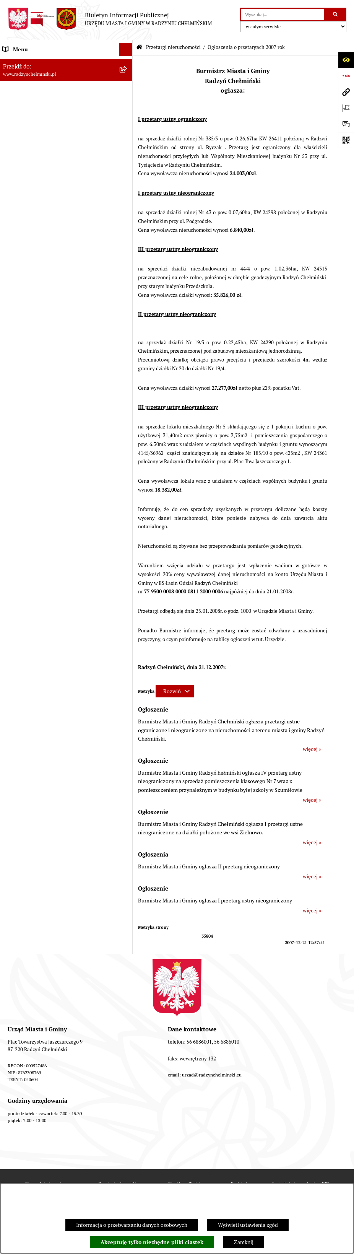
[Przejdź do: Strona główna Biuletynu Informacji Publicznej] (139, 47)
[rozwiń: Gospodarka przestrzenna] (127, 450)
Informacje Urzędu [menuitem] (25, 143)
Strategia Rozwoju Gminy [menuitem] (32, 410)
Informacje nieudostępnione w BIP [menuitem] (43, 503)
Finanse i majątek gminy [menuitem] (31, 356)
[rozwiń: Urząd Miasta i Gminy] (127, 129)
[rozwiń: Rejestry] (127, 477)
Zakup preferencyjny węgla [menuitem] (34, 436)
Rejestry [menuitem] (12, 477)
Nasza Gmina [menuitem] (18, 62)
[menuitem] (66, 89)
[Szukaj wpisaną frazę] (335, 14)
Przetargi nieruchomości (173, 47)
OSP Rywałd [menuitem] (17, 557)
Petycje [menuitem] (11, 156)
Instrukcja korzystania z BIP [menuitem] (35, 530)
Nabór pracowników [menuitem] (26, 343)
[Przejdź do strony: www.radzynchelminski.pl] (346, 92)
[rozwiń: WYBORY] (127, 89)
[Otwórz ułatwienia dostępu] (346, 60)
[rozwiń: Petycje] (127, 156)
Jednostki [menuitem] (14, 369)
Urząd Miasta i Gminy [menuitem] (28, 129)
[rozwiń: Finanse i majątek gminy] (127, 356)
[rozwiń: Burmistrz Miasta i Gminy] (127, 116)
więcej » (312, 749)
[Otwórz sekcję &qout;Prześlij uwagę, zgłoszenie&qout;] (346, 124)
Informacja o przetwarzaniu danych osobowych (131, 1224)
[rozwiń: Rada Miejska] (127, 103)
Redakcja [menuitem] (13, 517)
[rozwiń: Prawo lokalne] (127, 383)
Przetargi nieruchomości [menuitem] (31, 196)
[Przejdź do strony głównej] (110, 19)
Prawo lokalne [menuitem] (19, 383)
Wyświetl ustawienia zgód (248, 1224)
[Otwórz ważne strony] (346, 108)
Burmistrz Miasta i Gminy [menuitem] (32, 116)
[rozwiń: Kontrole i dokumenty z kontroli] (127, 490)
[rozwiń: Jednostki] (127, 370)
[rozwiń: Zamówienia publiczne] (127, 183)
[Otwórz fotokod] (346, 140)
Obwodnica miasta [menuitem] (24, 423)
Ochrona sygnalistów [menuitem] (27, 169)
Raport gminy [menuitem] (18, 76)
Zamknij (243, 1242)
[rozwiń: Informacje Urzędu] (127, 143)
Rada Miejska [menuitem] (18, 102)
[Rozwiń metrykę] (175, 691)
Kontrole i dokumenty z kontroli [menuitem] (40, 490)
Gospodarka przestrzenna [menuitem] (33, 450)
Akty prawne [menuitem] (17, 396)
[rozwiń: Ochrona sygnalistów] (127, 170)
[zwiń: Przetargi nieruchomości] (127, 196)
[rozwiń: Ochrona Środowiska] (127, 463)
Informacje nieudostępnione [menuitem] (36, 544)
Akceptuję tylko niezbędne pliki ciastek (152, 1242)
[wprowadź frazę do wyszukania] (282, 14)
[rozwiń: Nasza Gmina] (127, 63)
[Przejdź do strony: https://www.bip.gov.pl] (346, 76)
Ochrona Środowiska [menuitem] (27, 463)
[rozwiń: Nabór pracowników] (127, 343)
